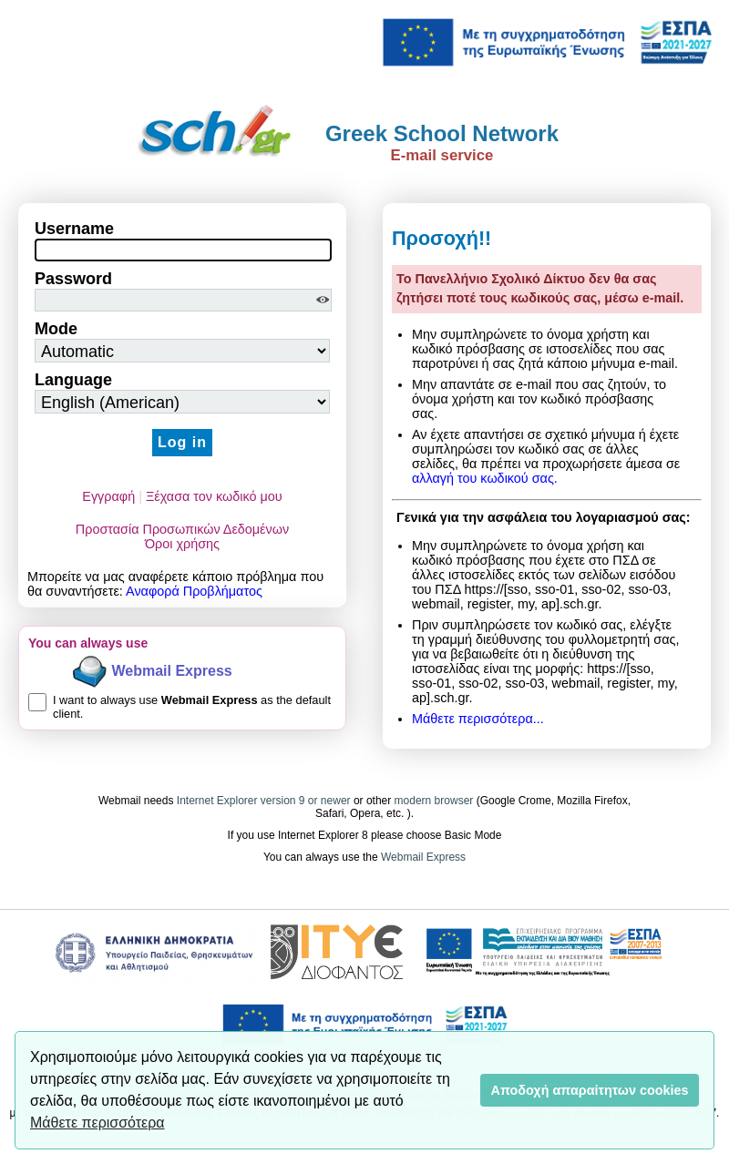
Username (74, 229)
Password (73, 279)
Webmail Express (172, 671)
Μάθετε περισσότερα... (478, 718)
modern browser (434, 800)
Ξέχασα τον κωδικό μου (214, 496)
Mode (56, 329)
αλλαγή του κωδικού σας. (485, 478)
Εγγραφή (108, 496)
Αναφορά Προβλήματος (194, 591)
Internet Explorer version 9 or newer (265, 800)
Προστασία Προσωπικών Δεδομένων (182, 529)
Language (73, 380)
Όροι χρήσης (182, 543)
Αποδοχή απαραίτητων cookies (590, 1090)
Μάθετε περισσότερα (97, 1122)
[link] (546, 41)
